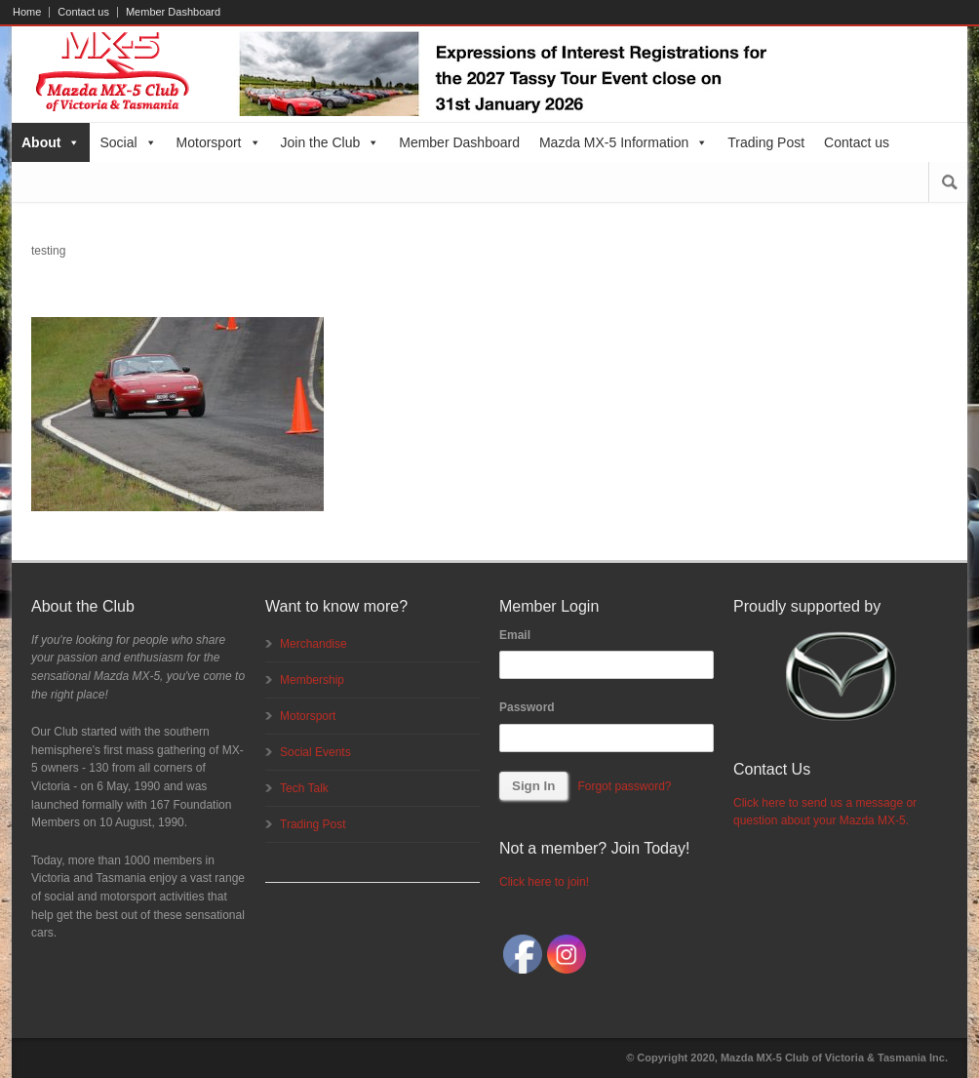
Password (527, 707)
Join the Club (330, 142)
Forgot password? (624, 786)
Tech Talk (304, 788)
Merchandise (313, 644)
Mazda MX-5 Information (623, 142)
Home (27, 12)
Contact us (83, 12)
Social (127, 142)
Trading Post (765, 142)
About (50, 142)
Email (514, 635)
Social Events (315, 752)
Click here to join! (544, 882)
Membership (312, 680)
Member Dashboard (173, 12)
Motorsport (218, 142)
